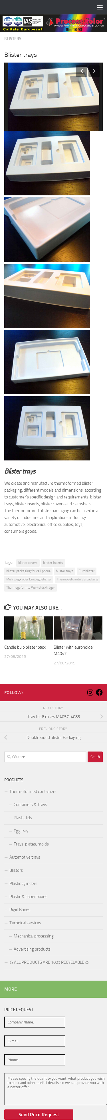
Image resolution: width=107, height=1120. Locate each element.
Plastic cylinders (23, 883)
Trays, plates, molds (31, 844)
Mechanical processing (34, 936)
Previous (81, 71)
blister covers (28, 563)
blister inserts (53, 563)
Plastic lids (23, 817)
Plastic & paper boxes (28, 896)
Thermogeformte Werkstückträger (30, 588)
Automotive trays (24, 857)
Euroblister (86, 571)
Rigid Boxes (19, 909)
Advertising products (32, 949)
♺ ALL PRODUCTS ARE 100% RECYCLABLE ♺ (49, 962)
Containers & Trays (30, 804)
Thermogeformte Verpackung (77, 579)
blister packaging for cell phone (28, 571)
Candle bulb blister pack (25, 647)
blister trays (64, 571)
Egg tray (21, 831)
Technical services (25, 922)
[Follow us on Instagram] (90, 692)
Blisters (12, 38)
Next (94, 71)
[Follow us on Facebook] (99, 692)
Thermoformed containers (32, 791)
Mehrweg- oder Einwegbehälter (28, 579)
